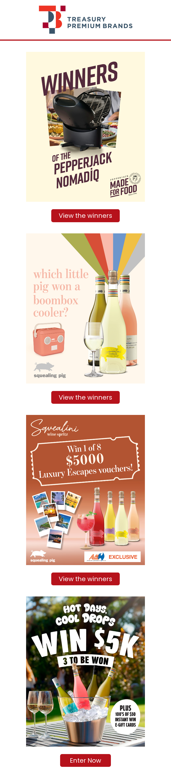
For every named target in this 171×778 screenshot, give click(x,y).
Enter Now (85, 760)
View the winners (85, 215)
